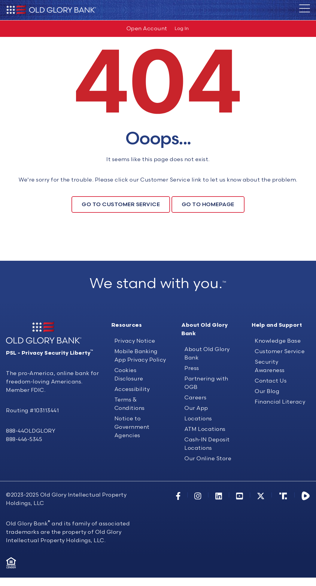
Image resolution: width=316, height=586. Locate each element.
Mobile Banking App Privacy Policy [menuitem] (140, 384)
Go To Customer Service (121, 204)
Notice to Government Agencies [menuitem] (132, 456)
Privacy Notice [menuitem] (134, 370)
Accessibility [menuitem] (132, 418)
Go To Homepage (208, 204)
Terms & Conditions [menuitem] (129, 433)
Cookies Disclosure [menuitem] (128, 403)
